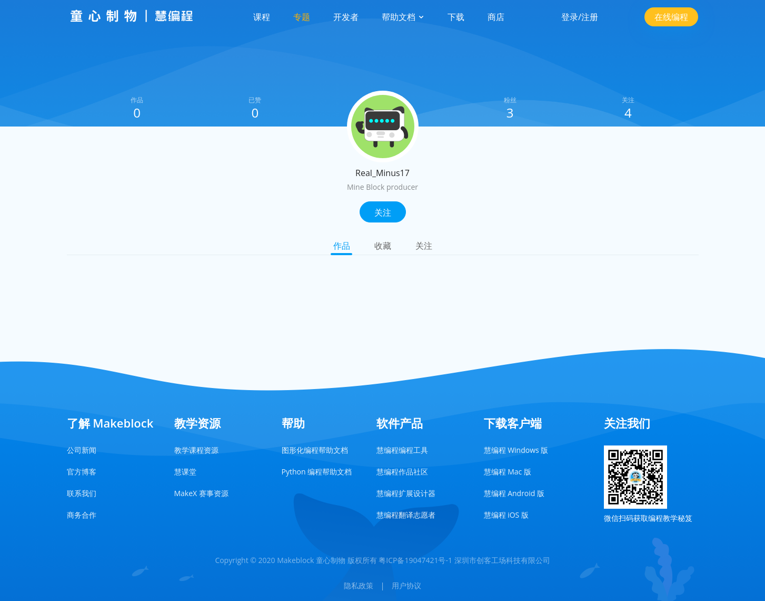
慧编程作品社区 (402, 472)
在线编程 (671, 17)
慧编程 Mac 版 (507, 472)
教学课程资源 (196, 450)
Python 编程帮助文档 (317, 472)
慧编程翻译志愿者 (405, 515)
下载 (456, 17)
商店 (496, 17)
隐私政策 (358, 585)
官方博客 (81, 472)
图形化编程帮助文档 (315, 450)
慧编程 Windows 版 (516, 450)
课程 (261, 17)
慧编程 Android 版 (514, 493)
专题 (301, 17)
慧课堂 (185, 472)
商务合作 (81, 515)
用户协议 (406, 585)
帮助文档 (403, 17)
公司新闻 (81, 450)
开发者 (346, 17)
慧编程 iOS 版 (506, 515)
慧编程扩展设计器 (405, 493)
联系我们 (81, 493)
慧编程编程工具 (402, 450)
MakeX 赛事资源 (201, 493)
